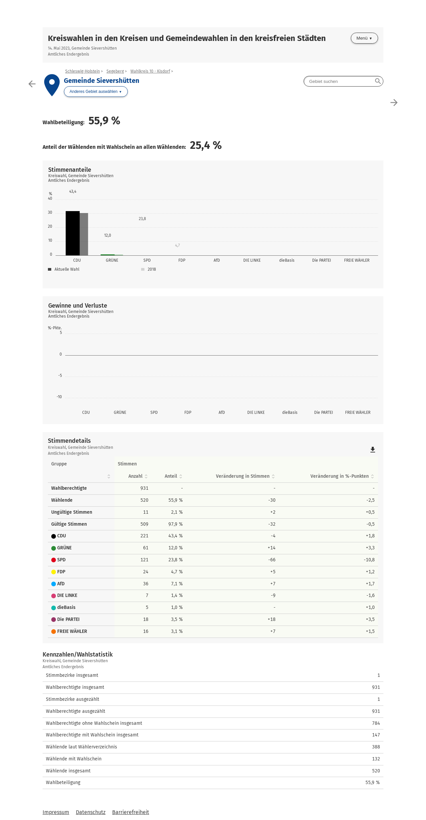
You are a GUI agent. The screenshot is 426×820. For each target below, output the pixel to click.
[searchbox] (343, 81)
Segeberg (115, 71)
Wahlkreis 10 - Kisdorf (150, 71)
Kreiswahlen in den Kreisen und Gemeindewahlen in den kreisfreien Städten (187, 38)
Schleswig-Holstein (82, 71)
